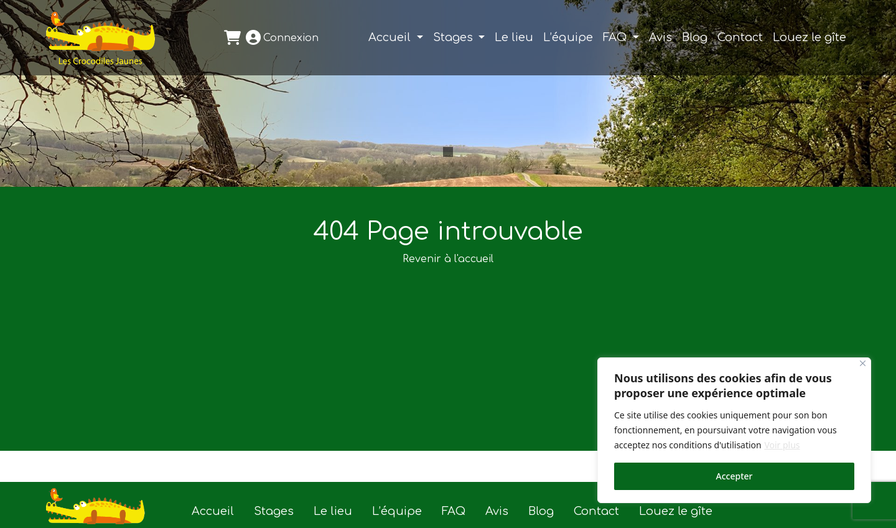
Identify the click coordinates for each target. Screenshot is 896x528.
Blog (694, 37)
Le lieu (514, 37)
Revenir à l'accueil (448, 259)
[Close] (863, 363)
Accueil (391, 37)
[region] (734, 430)
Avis (660, 37)
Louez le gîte (809, 37)
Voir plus (782, 445)
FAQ (616, 37)
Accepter (734, 476)
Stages (454, 37)
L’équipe (568, 37)
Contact (740, 37)
